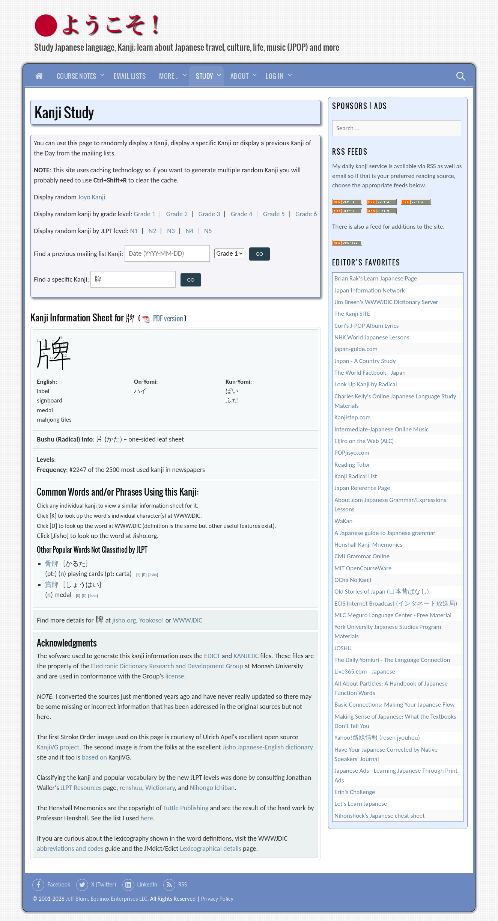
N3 (171, 231)
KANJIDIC (246, 656)
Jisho (153, 574)
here (146, 818)
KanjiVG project (58, 747)
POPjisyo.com (351, 453)
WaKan (343, 521)
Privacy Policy (217, 898)
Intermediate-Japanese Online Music (381, 429)
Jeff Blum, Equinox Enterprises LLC (106, 898)
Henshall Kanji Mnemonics (368, 545)
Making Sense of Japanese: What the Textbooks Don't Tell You (395, 721)
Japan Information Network (369, 290)
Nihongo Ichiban (212, 788)
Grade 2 (177, 214)
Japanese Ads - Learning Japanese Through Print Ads (395, 775)
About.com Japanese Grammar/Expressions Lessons (390, 504)
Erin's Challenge (354, 792)
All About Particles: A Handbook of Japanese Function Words (391, 688)
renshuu (131, 788)
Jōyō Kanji (91, 197)
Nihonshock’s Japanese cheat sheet (379, 816)
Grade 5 (274, 214)
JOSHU (343, 648)
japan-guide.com (356, 349)
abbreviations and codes (70, 848)
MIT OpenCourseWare (362, 568)
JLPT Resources (80, 788)
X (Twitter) (103, 884)
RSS (182, 884)
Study (204, 76)
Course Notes (76, 76)
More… (169, 76)
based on (94, 757)
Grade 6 (306, 214)
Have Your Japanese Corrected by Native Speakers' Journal (386, 754)
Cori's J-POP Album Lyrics (366, 326)
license (174, 676)
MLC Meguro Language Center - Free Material (392, 615)
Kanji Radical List (355, 476)
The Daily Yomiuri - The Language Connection (392, 660)
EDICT (212, 656)
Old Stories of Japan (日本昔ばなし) (381, 591)
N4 (190, 231)
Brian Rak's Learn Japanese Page (375, 278)
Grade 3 (209, 214)
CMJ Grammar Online (362, 556)
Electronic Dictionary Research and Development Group (167, 666)
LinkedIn (147, 884)
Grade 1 (145, 214)
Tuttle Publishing (186, 808)
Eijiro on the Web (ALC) (364, 441)
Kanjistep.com (352, 417)
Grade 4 (242, 214)
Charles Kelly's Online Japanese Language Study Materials (395, 401)
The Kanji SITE (352, 314)
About (239, 76)
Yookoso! (151, 620)
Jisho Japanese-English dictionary (268, 747)
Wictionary (160, 788)
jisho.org (124, 620)
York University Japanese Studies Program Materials (387, 631)
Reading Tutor (352, 465)
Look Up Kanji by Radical (365, 384)
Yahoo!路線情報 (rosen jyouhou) (377, 738)
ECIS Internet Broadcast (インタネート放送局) (395, 603)
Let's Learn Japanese (360, 804)
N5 (208, 231)
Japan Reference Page (362, 488)
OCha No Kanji (352, 580)
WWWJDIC (187, 620)
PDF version (162, 318)
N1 (134, 231)
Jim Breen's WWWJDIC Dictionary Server (386, 302)
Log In (275, 76)
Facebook (58, 884)
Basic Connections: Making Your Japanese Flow (394, 704)
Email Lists (130, 76)
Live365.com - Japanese (364, 671)
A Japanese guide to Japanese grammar (384, 533)
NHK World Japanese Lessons (371, 337)
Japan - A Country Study (365, 361)
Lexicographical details (210, 848)
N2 (152, 231)
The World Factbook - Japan (370, 373)
